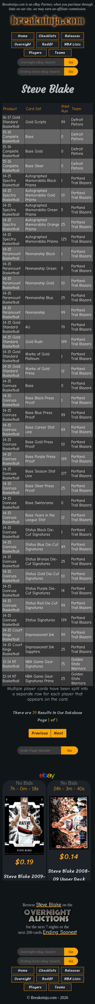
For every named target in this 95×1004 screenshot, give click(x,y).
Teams (60, 53)
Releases (72, 36)
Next (58, 733)
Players (35, 53)
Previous (40, 733)
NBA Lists (72, 44)
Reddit (47, 44)
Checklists (47, 36)
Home (22, 36)
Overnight (22, 44)
